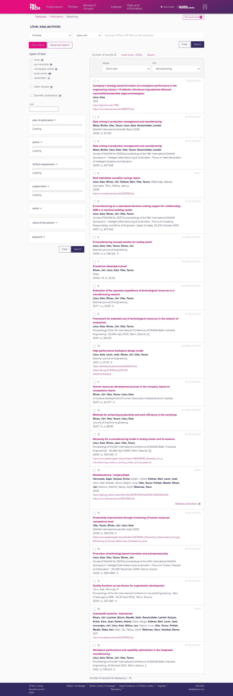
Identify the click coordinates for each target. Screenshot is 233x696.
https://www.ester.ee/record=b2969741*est (113, 109)
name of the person (45, 222)
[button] (204, 7)
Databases (41, 16)
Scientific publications (48, 95)
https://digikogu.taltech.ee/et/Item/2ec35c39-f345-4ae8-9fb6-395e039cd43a (130, 494)
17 (98, 581)
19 (98, 645)
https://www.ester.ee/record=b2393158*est (113, 193)
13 (98, 434)
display (106, 63)
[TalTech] (35, 7)
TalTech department (45, 164)
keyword (38, 237)
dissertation (42, 78)
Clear (185, 44)
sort (154, 63)
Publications (56, 16)
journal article (43, 64)
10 (98, 346)
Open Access (43, 86)
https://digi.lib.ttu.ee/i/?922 (106, 105)
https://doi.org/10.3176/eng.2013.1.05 (110, 370)
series (37, 208)
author (37, 142)
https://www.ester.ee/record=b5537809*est (114, 498)
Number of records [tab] (104, 54)
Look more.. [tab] (132, 54)
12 (98, 410)
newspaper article (46, 69)
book (39, 60)
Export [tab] (151, 54)
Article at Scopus (102, 374)
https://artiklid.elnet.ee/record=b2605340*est (115, 366)
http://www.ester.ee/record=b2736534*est (113, 637)
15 (98, 513)
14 (98, 470)
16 (98, 549)
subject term (41, 186)
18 (98, 609)
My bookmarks (193, 17)
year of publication (44, 120)
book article (43, 73)
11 (98, 382)
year (32, 104)
